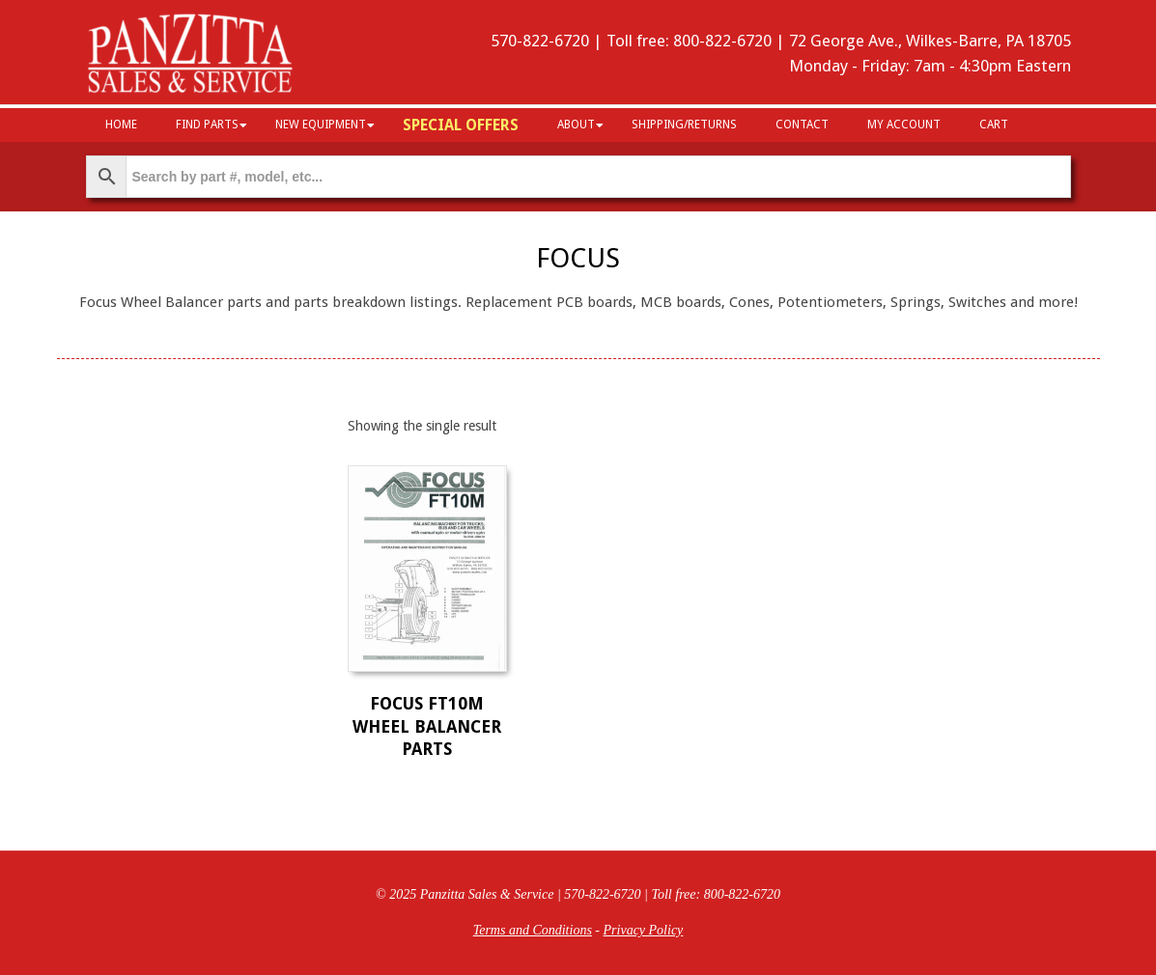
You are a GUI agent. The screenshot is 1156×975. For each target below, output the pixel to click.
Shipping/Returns (684, 124)
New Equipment (320, 124)
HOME (121, 124)
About (576, 124)
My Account (904, 124)
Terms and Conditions (532, 930)
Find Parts (207, 124)
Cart (993, 124)
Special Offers (461, 125)
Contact (802, 124)
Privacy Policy (644, 930)
